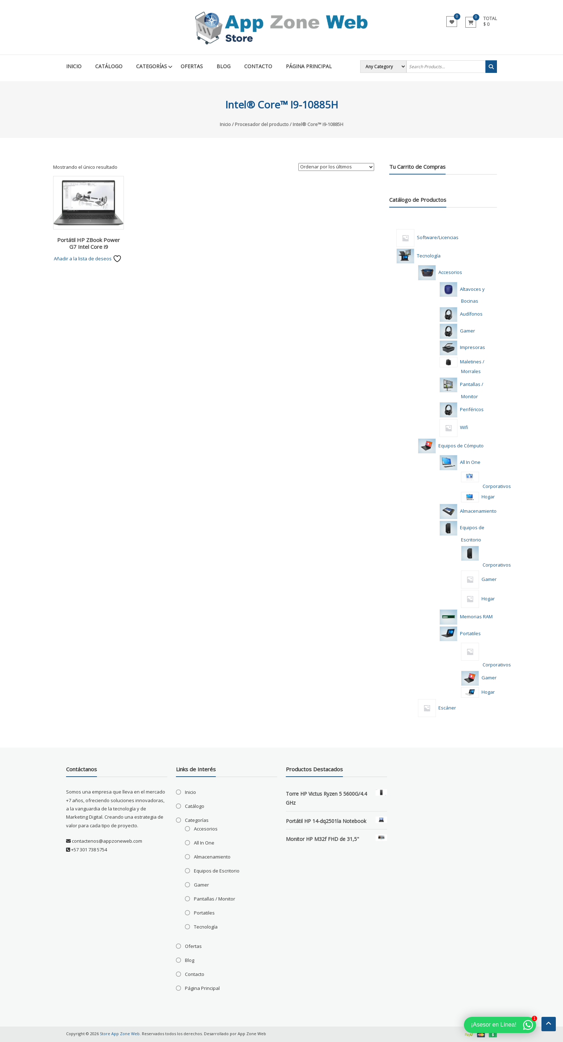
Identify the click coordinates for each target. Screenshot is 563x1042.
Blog (224, 66)
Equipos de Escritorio (216, 870)
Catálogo (108, 66)
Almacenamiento (212, 856)
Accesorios (206, 828)
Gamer (201, 884)
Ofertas (192, 66)
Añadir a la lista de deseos (88, 258)
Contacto (258, 66)
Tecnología (206, 927)
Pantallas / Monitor (214, 899)
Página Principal (309, 66)
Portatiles (204, 913)
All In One (204, 842)
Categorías (151, 66)
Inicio (74, 66)
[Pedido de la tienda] (336, 167)
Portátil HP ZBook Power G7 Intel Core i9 (88, 243)
